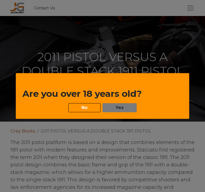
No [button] (84, 107)
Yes (120, 107)
